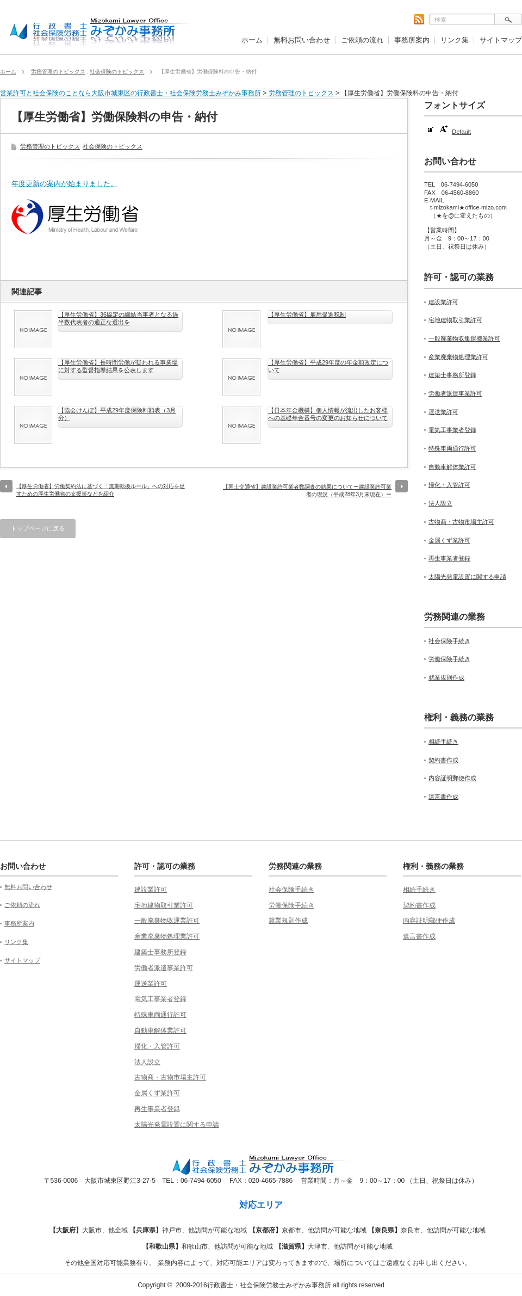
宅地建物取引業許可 (455, 320)
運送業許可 (443, 412)
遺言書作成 (443, 796)
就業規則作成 (446, 677)
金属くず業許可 (449, 540)
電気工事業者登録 (452, 430)
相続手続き (443, 741)
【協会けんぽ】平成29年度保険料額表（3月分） (117, 414)
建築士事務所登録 (452, 375)
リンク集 (454, 40)
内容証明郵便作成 (452, 778)
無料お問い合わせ (302, 40)
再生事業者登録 (449, 558)
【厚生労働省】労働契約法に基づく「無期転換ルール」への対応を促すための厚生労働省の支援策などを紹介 (100, 490)
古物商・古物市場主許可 (461, 522)
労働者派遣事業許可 (455, 393)
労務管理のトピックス (58, 72)
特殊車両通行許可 (452, 448)
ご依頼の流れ (362, 40)
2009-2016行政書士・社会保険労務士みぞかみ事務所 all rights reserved (280, 1285)
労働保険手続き (449, 659)
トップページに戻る (38, 528)
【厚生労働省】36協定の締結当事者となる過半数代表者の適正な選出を (118, 318)
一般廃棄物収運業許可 (167, 920)
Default (461, 131)
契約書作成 (443, 760)
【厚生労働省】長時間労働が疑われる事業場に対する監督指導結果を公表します (118, 366)
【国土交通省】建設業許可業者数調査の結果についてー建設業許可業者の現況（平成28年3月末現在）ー (307, 490)
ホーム (252, 40)
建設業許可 (443, 302)
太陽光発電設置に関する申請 (467, 576)
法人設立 (440, 503)
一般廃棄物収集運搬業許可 (464, 338)
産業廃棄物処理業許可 (458, 357)
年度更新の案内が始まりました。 (64, 184)
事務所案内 (412, 40)
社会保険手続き (449, 641)
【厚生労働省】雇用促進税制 (307, 314)
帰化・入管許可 (449, 485)
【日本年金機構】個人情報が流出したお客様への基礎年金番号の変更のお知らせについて (328, 414)
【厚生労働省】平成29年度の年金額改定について (328, 366)
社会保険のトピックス (117, 72)
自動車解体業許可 (452, 467)
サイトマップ (501, 40)
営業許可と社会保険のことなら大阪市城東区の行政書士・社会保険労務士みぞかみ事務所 (130, 93)
